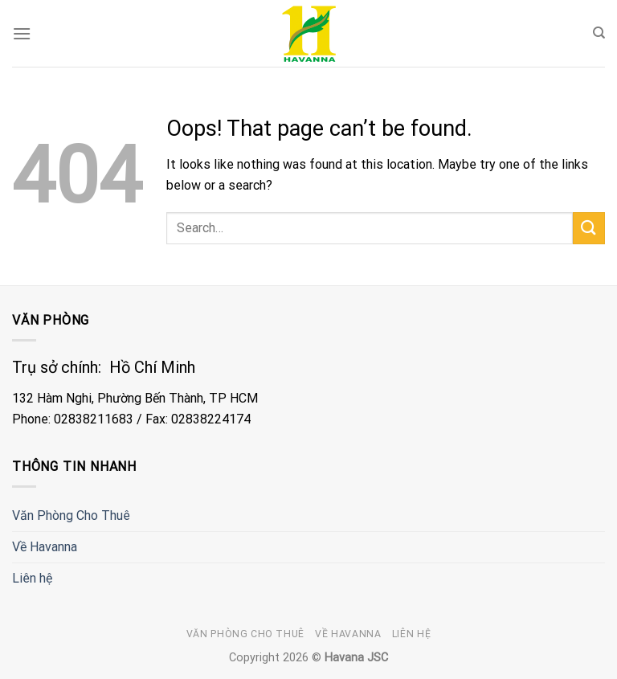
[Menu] (21, 33)
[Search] (599, 33)
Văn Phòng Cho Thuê (71, 515)
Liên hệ (32, 578)
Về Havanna (44, 546)
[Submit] (589, 227)
